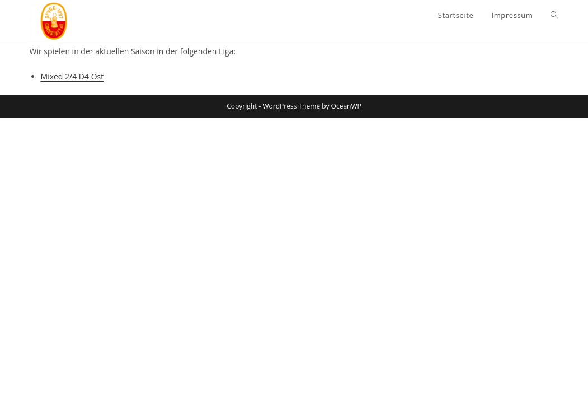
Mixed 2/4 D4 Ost (72, 76)
